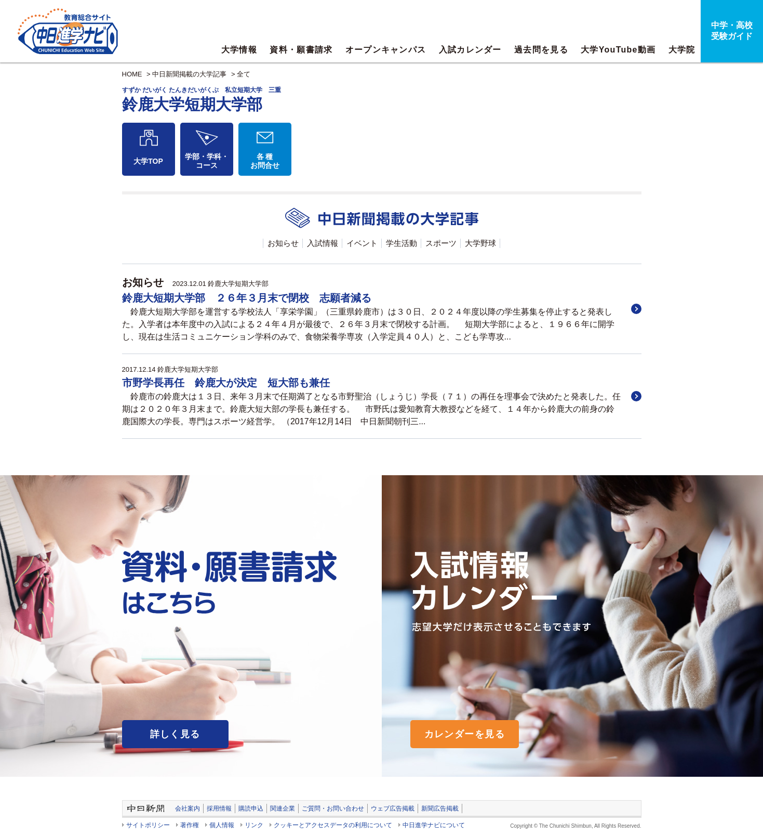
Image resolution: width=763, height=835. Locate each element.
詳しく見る (175, 734)
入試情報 (322, 243)
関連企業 (282, 808)
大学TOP (148, 161)
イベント (362, 243)
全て (243, 74)
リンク (254, 825)
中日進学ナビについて (434, 825)
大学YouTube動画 (618, 49)
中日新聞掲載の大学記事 (189, 74)
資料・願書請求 (301, 49)
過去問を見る (541, 49)
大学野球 (480, 243)
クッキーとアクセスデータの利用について (333, 825)
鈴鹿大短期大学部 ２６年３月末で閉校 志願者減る (246, 298)
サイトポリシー (148, 825)
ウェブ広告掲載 (392, 808)
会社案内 (187, 808)
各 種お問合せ (264, 160)
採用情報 (219, 808)
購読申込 (250, 808)
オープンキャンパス (385, 49)
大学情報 (239, 49)
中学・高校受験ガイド (732, 31)
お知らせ (283, 243)
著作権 (189, 825)
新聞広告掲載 (440, 808)
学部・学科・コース (207, 160)
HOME (132, 74)
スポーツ (441, 243)
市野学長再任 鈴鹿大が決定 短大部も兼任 (226, 382)
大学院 (681, 49)
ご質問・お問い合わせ (333, 808)
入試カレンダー (470, 49)
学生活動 (401, 243)
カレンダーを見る (464, 734)
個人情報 (221, 825)
